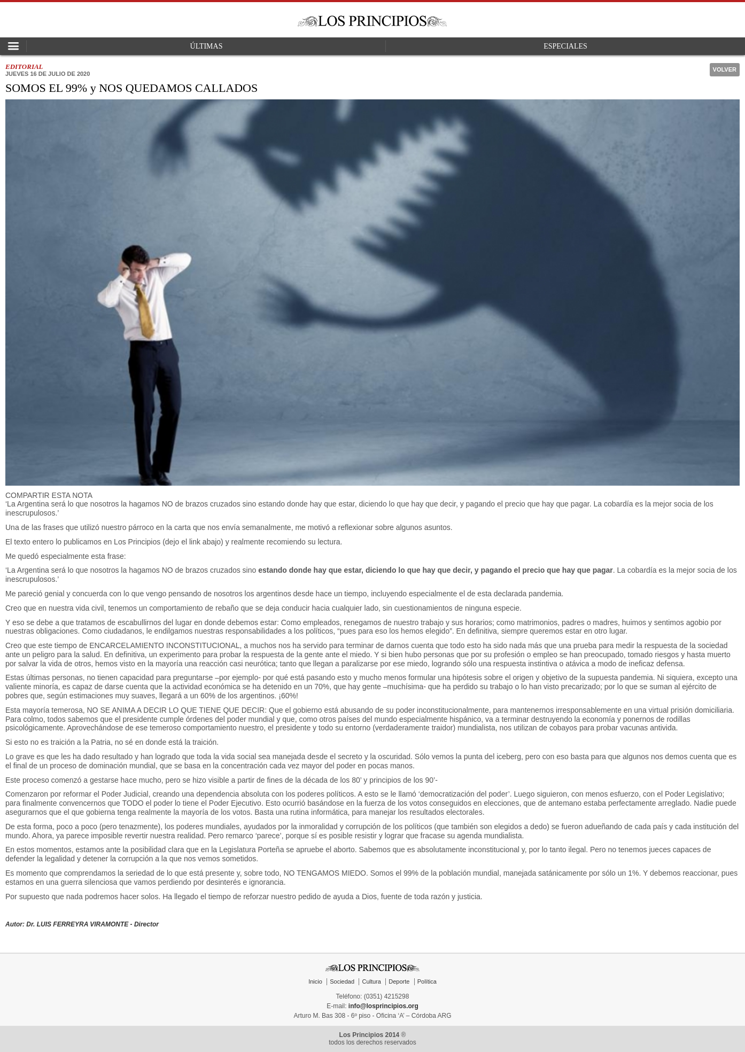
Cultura (371, 981)
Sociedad (342, 981)
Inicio (315, 981)
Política (427, 981)
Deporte (399, 981)
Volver (724, 69)
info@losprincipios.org (383, 1006)
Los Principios (372, 21)
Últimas (206, 46)
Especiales (565, 46)
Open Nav (13, 46)
